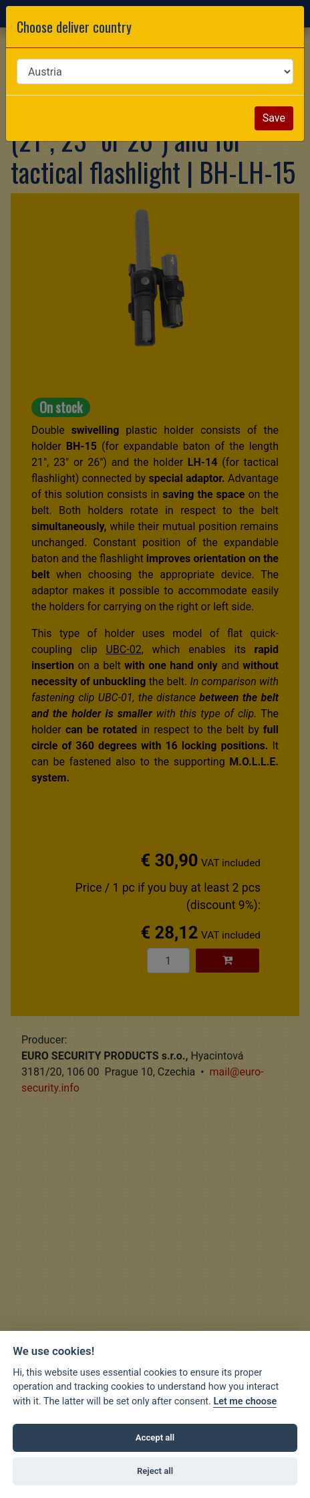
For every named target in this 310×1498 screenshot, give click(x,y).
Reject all (155, 1471)
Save (274, 118)
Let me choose (245, 1401)
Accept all (155, 1437)
